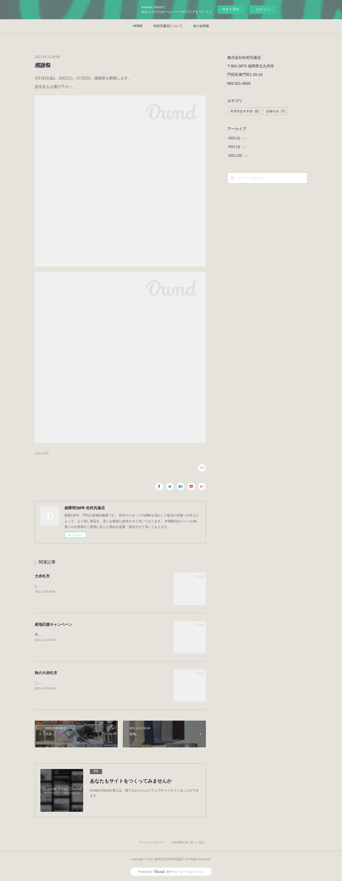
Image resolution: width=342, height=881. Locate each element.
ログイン (263, 9)
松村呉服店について (167, 26)
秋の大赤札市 (46, 673)
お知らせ (275, 111)
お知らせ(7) (42, 453)
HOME (138, 26)
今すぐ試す (231, 9)
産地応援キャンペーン (53, 624)
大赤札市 (42, 576)
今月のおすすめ (244, 111)
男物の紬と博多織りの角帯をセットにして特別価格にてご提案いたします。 (89, 634)
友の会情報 (201, 26)
